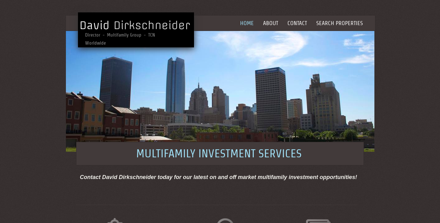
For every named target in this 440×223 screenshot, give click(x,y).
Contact (297, 23)
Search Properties (339, 23)
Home (247, 23)
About (270, 23)
